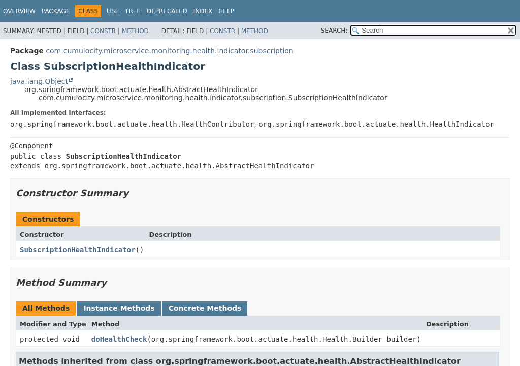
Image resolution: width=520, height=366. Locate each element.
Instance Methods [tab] (118, 308)
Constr (103, 31)
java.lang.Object (39, 81)
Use (113, 11)
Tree (133, 11)
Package (56, 11)
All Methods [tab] (46, 308)
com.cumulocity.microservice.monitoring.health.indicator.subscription (169, 51)
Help (226, 11)
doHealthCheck (119, 339)
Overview (19, 11)
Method (135, 31)
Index (203, 11)
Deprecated (167, 11)
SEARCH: (334, 30)
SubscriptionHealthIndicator (78, 250)
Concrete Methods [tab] (205, 308)
